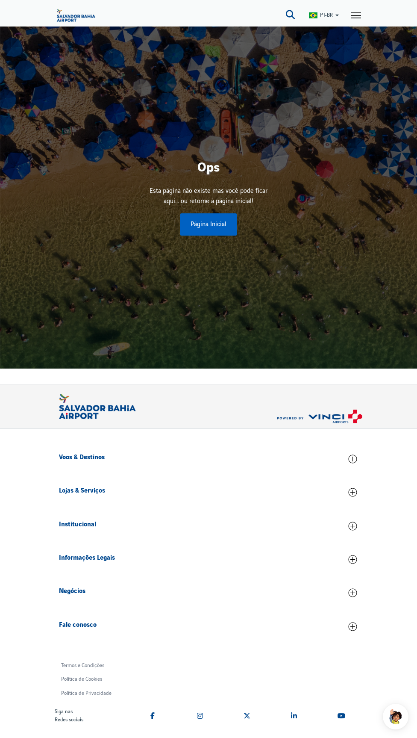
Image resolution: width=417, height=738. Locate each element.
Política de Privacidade (86, 693)
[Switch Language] (324, 15)
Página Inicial (208, 224)
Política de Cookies (81, 679)
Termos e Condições (82, 665)
